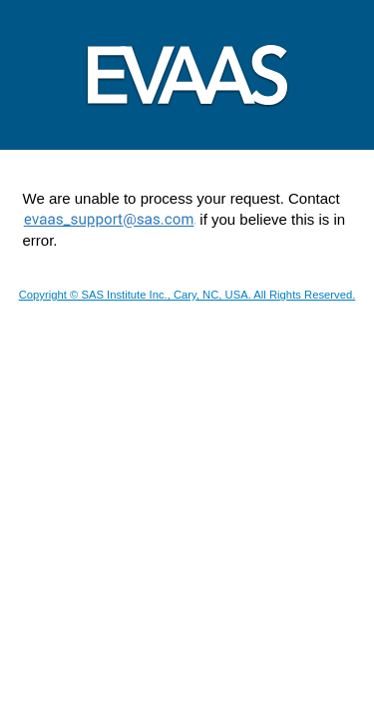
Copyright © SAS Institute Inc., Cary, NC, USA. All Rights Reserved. (187, 295)
